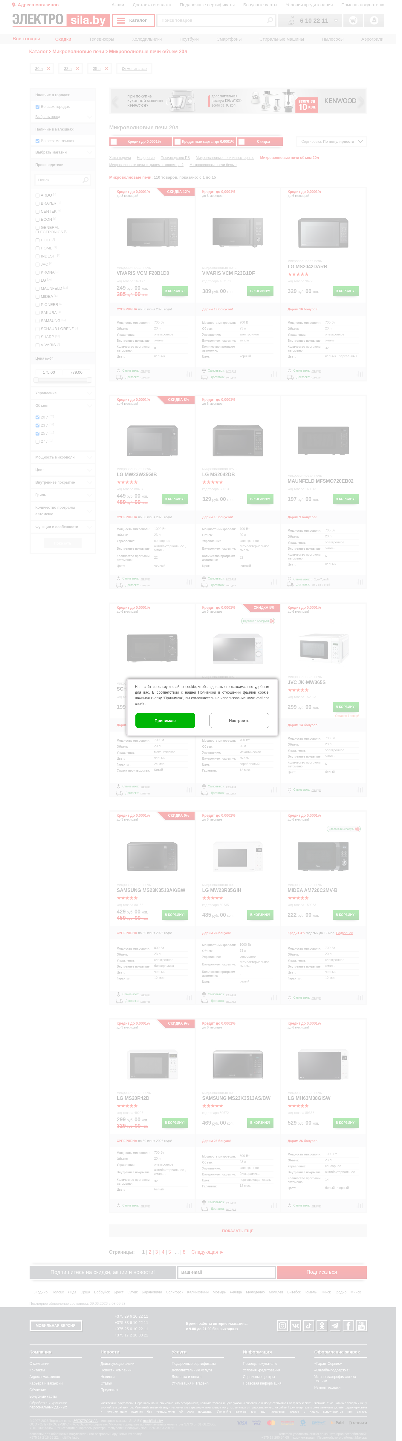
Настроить (239, 720)
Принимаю (165, 720)
